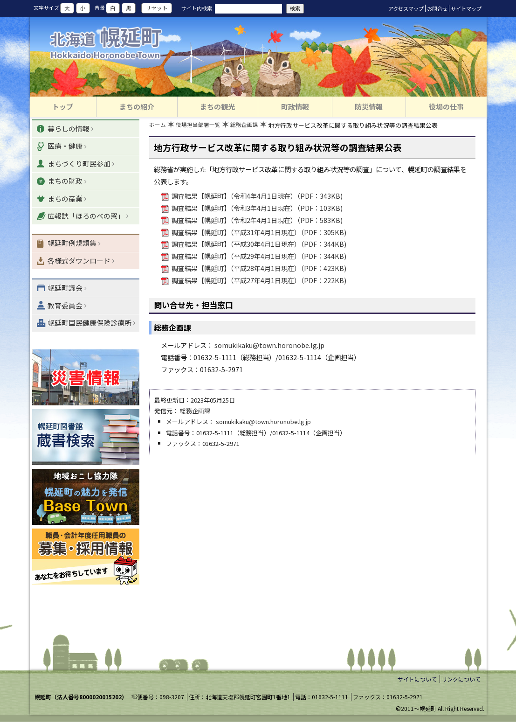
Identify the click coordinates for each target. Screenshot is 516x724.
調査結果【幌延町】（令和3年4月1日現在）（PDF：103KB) (256, 209)
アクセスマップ (406, 8)
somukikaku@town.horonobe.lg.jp (269, 346)
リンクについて (461, 681)
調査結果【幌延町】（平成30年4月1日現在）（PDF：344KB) (258, 245)
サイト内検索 (196, 8)
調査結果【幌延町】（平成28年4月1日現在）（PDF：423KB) (258, 269)
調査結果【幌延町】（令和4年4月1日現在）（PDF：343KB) (256, 197)
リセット (156, 8)
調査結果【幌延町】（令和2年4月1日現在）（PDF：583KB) (256, 221)
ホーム (158, 126)
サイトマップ (466, 8)
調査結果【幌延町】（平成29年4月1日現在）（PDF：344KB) (258, 257)
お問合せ (437, 8)
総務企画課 (250, 126)
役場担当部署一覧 (201, 126)
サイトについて (417, 681)
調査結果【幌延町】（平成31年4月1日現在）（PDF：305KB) (258, 233)
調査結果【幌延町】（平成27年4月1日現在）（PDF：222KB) (258, 281)
